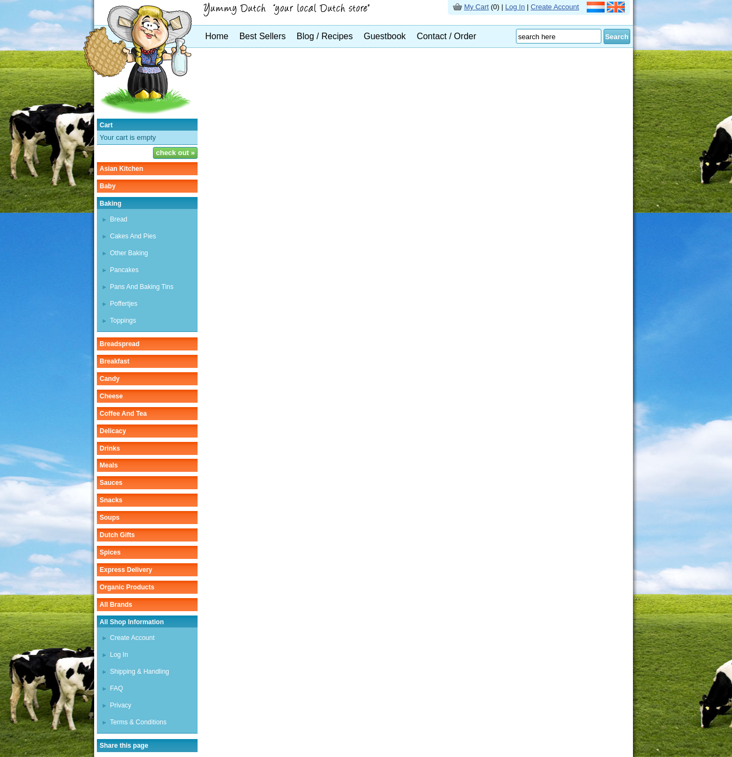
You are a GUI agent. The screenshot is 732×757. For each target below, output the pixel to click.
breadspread (119, 344)
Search (617, 37)
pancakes (124, 270)
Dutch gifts (117, 535)
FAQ (116, 688)
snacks (111, 500)
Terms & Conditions (138, 722)
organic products (127, 587)
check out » (175, 153)
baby (107, 186)
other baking (129, 253)
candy (110, 379)
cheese (111, 396)
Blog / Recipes (325, 36)
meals (109, 465)
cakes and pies (133, 236)
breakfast (115, 361)
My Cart (476, 7)
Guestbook (384, 36)
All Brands (116, 604)
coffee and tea (123, 413)
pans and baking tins (142, 287)
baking (110, 203)
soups (110, 517)
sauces (111, 483)
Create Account (555, 7)
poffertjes (123, 303)
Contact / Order (446, 36)
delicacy (113, 431)
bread (118, 219)
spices (110, 552)
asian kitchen (121, 169)
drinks (110, 448)
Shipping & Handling (139, 671)
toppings (123, 320)
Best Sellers (262, 36)
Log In (515, 7)
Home (217, 36)
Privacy (120, 705)
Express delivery (126, 570)
